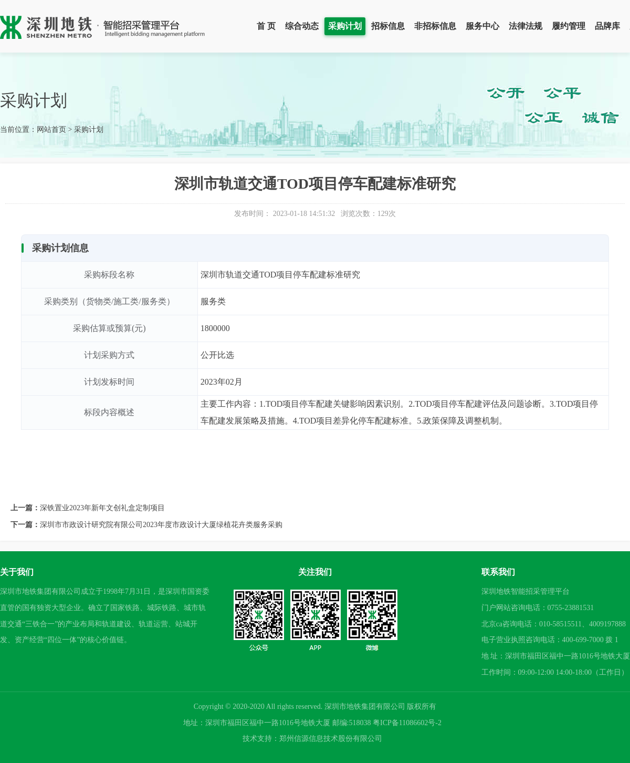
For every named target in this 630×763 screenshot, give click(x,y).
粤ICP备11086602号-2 (407, 723)
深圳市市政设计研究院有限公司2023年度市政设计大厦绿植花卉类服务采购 (161, 525)
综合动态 (302, 26)
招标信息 (388, 26)
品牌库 (607, 26)
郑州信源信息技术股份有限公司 (330, 739)
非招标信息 (435, 26)
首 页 (266, 26)
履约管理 (568, 26)
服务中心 (482, 26)
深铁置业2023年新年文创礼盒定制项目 (102, 508)
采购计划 (345, 26)
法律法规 (525, 26)
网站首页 (51, 129)
